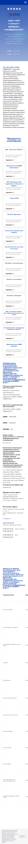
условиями (10, 840)
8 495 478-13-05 (8, 531)
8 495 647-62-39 (8, 537)
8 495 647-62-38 (8, 529)
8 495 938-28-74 (8, 535)
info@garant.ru (7, 518)
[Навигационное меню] (25, 2)
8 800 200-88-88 (8, 523)
